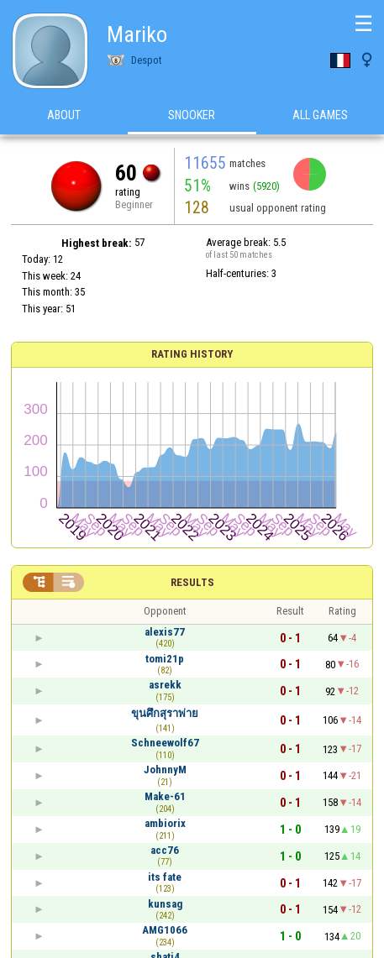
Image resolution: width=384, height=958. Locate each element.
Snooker (191, 116)
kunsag (165, 904)
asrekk (165, 684)
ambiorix (165, 823)
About (64, 116)
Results (192, 582)
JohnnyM (165, 769)
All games (320, 116)
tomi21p (164, 658)
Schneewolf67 (165, 742)
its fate (164, 877)
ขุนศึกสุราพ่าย (164, 713)
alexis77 (165, 632)
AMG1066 (164, 930)
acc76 (164, 850)
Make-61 (165, 796)
